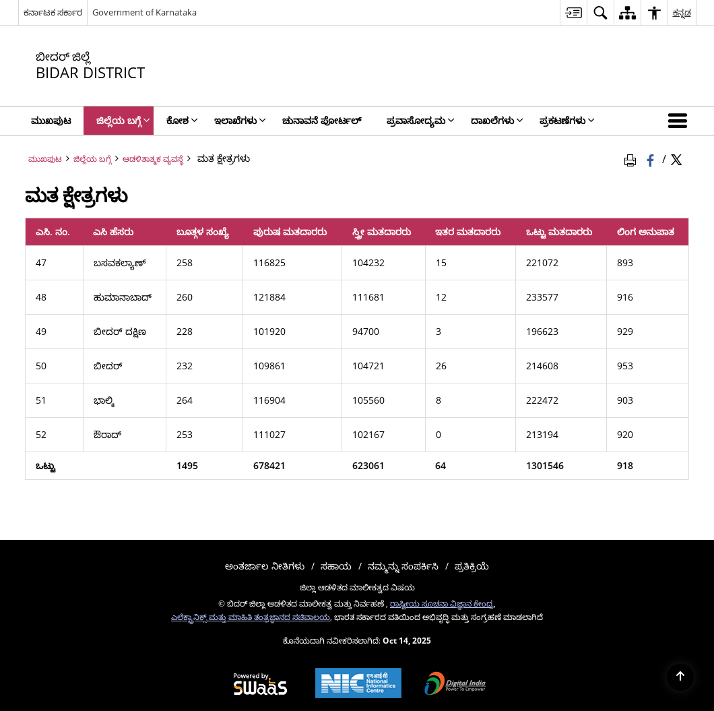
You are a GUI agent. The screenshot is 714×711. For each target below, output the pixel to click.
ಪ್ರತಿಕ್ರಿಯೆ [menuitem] (472, 565)
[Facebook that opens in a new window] (651, 158)
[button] (680, 120)
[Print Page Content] (632, 158)
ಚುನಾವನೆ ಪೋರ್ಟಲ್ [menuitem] (321, 120)
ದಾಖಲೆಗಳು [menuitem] (497, 120)
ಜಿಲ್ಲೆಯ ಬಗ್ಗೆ (92, 158)
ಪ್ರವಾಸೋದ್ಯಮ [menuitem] (421, 120)
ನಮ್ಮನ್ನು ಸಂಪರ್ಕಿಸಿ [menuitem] (403, 565)
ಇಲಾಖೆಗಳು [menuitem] (240, 120)
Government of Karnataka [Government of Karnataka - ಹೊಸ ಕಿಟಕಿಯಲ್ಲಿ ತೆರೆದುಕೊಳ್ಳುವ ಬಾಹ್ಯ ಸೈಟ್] (144, 12)
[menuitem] (573, 12)
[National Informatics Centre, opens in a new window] (358, 684)
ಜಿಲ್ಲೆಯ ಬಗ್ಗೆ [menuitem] (123, 120)
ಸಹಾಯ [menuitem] (336, 565)
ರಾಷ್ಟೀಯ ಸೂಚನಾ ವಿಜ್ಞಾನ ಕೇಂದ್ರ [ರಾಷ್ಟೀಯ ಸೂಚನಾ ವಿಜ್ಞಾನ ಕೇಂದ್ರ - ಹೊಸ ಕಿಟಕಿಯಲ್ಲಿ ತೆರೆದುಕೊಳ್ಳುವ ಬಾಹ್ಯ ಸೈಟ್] (442, 603)
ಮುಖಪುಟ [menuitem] (51, 120)
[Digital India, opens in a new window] (455, 684)
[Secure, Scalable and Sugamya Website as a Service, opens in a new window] (260, 684)
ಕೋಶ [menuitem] (182, 120)
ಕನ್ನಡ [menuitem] (682, 12)
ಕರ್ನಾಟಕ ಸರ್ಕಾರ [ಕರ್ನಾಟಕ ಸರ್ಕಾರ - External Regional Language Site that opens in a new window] (53, 12)
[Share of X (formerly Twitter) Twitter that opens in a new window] (676, 158)
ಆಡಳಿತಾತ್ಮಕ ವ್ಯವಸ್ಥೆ (153, 158)
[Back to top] (680, 677)
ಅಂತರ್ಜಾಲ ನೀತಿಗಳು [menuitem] (264, 565)
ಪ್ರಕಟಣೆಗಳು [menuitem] (567, 120)
